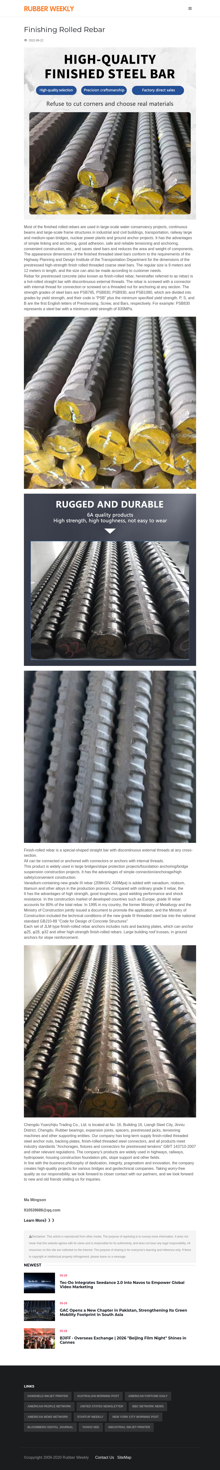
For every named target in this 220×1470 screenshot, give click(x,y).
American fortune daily (148, 1396)
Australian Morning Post (98, 1396)
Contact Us (104, 1457)
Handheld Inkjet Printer (48, 1396)
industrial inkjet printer (129, 1427)
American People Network (49, 1406)
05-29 (63, 1275)
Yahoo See (90, 1427)
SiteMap (124, 1457)
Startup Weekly (90, 1417)
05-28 (63, 1331)
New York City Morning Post (135, 1417)
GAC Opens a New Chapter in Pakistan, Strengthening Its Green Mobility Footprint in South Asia (123, 1312)
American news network (48, 1417)
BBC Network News (148, 1406)
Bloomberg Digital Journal (50, 1427)
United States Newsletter (101, 1406)
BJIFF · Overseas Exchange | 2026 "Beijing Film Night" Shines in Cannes (123, 1340)
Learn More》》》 (40, 1220)
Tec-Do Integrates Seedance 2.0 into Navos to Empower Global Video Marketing (122, 1284)
